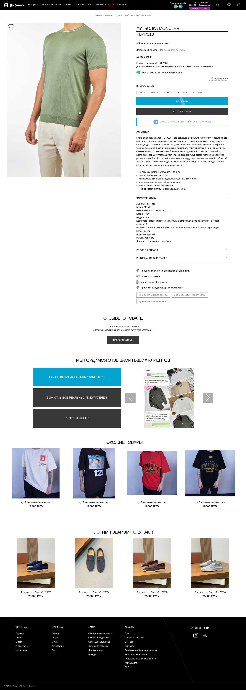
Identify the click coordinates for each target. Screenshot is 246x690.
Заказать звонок (199, 8)
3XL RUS (197, 92)
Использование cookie (136, 654)
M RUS (154, 92)
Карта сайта (131, 663)
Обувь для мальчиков (99, 642)
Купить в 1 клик (182, 111)
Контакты (129, 646)
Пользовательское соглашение (140, 659)
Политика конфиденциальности (141, 650)
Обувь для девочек (98, 646)
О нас (128, 633)
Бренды (92, 654)
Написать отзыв (123, 340)
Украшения (21, 650)
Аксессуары (22, 646)
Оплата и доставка (134, 637)
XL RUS (168, 92)
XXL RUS (182, 92)
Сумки (19, 642)
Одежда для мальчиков (100, 633)
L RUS (142, 92)
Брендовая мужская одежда (153, 295)
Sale (54, 650)
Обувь (19, 637)
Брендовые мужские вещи (152, 301)
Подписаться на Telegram (36, 683)
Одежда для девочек (99, 637)
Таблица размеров (218, 78)
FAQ (127, 667)
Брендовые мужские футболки (189, 295)
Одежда (20, 633)
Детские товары (96, 650)
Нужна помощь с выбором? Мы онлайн (159, 73)
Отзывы (129, 642)
